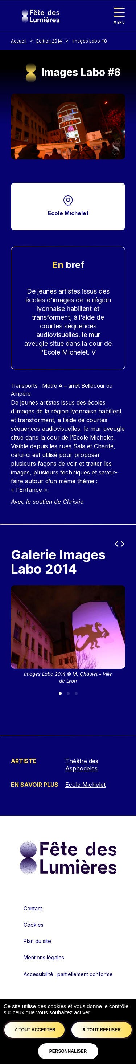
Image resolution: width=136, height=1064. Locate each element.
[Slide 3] (76, 693)
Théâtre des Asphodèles (81, 764)
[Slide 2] (68, 693)
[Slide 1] (60, 693)
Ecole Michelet (68, 213)
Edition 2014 (49, 41)
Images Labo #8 (89, 41)
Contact (33, 908)
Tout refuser (101, 1029)
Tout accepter (34, 1029)
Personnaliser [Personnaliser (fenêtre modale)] (68, 1051)
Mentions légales (44, 957)
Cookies (34, 925)
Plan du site (37, 941)
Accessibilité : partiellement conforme (68, 974)
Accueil (18, 41)
